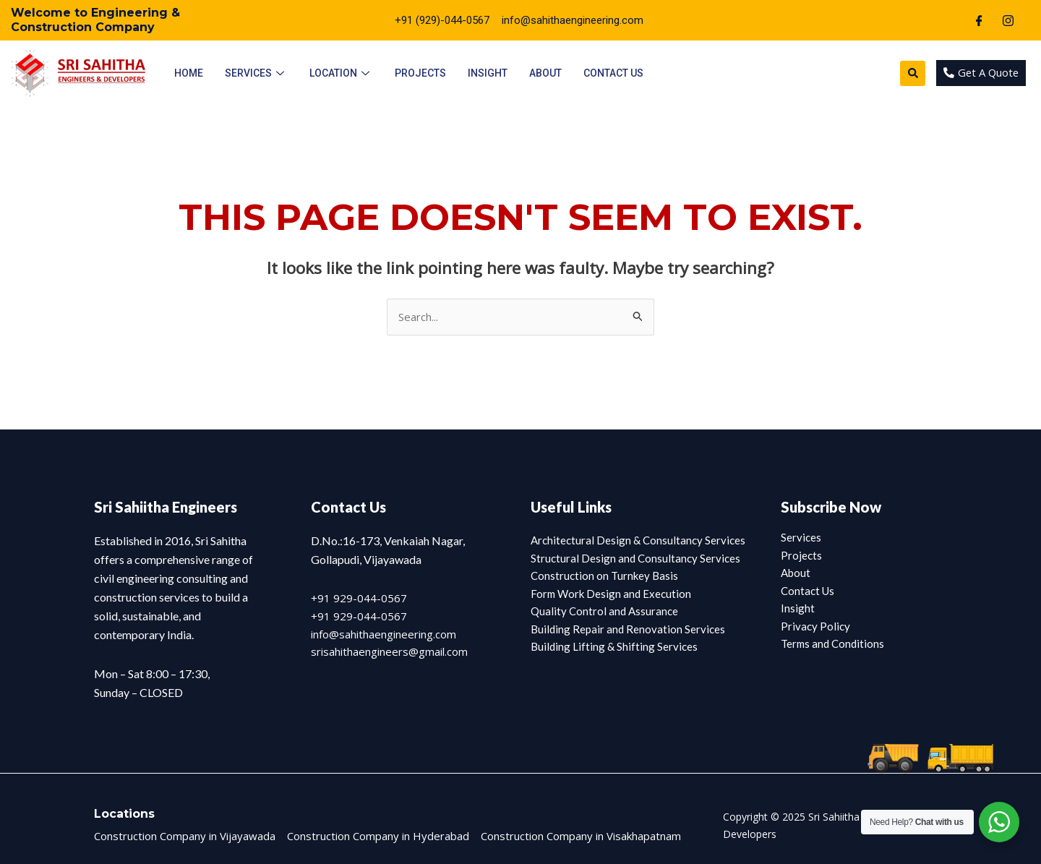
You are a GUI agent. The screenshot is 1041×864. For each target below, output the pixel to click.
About (545, 73)
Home (188, 73)
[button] (910, 73)
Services (256, 73)
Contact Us (613, 73)
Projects (420, 73)
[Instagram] (1008, 20)
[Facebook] (979, 20)
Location (341, 73)
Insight (487, 73)
